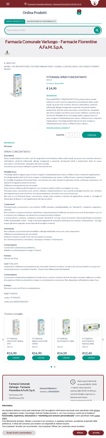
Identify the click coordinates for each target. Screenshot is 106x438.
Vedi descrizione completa (58, 127)
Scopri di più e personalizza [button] (18, 433)
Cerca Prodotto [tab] (15, 21)
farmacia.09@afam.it (48, 388)
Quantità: (60, 135)
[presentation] (3, 339)
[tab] (41, 21)
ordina (91, 135)
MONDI (7, 66)
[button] (51, 367)
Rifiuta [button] (80, 433)
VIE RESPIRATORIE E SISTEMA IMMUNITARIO (32, 66)
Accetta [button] (96, 433)
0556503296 (53, 391)
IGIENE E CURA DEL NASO (66, 66)
